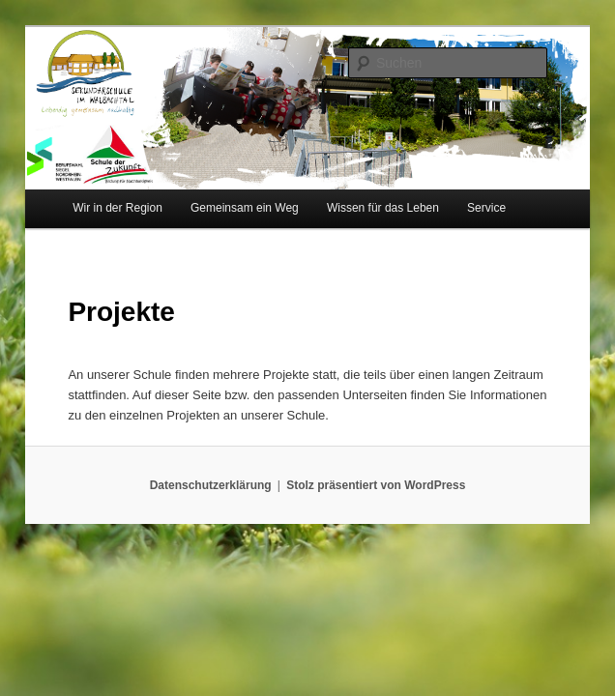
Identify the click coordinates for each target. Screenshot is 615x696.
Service (486, 208)
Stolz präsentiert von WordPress (375, 485)
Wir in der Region (117, 208)
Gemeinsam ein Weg (244, 208)
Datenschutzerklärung (211, 485)
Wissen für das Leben (383, 208)
